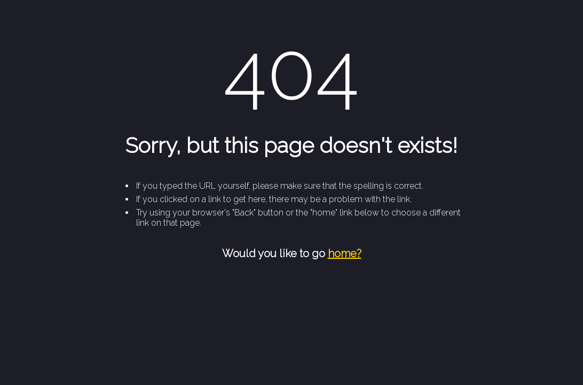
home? (344, 253)
